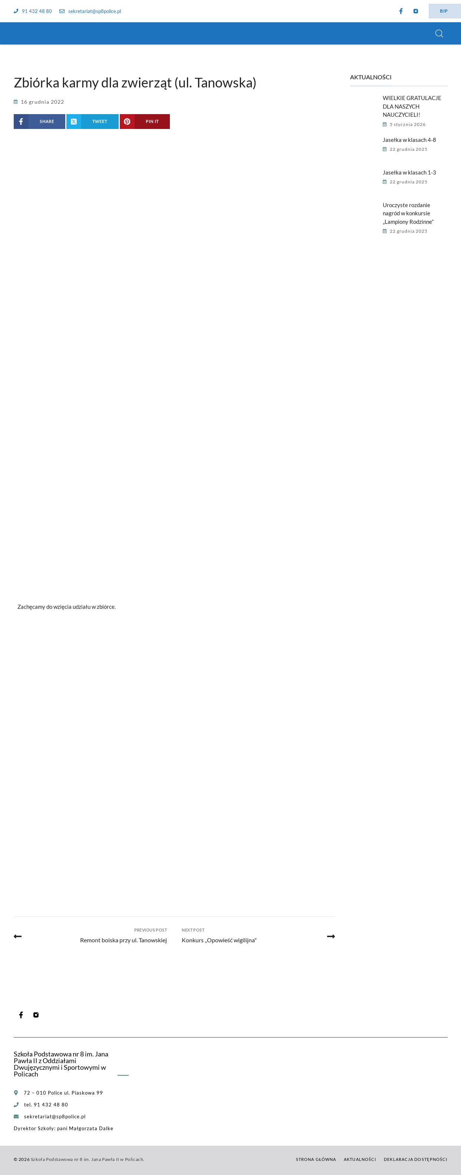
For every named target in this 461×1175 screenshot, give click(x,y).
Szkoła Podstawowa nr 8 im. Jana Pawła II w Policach (87, 1159)
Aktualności (360, 1159)
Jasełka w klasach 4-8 (409, 139)
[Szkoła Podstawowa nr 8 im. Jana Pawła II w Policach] (23, 33)
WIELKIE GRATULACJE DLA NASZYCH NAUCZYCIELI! (412, 106)
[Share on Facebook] (40, 121)
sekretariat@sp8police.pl (90, 11)
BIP (443, 11)
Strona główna (316, 1159)
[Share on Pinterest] (145, 121)
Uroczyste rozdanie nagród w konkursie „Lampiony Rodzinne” (408, 213)
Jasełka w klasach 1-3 (409, 172)
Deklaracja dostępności (415, 1159)
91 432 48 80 (33, 11)
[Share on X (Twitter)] (92, 121)
